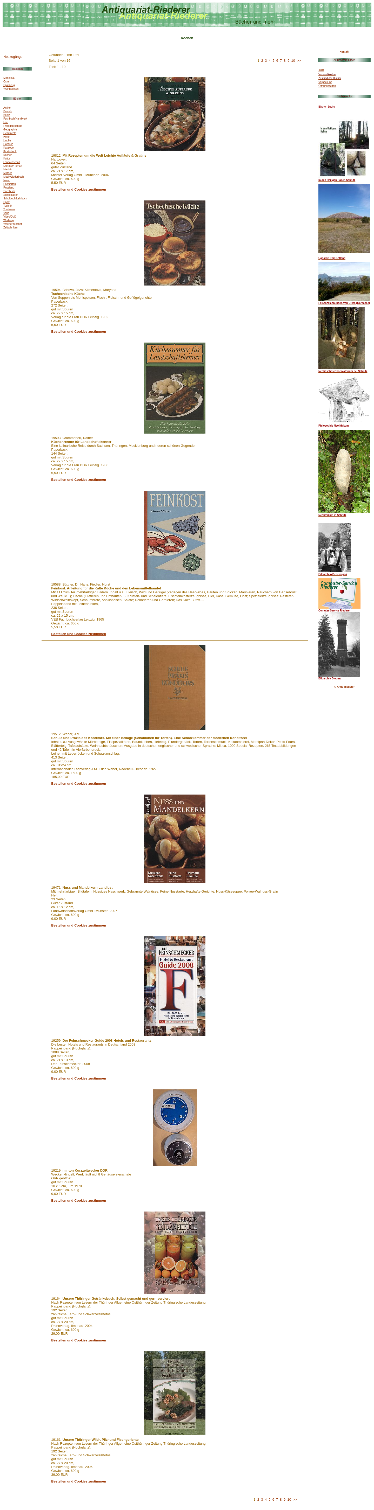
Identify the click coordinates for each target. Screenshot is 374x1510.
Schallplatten (10, 194)
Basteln (7, 111)
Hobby (7, 140)
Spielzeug (9, 85)
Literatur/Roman (12, 165)
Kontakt (344, 51)
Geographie (10, 129)
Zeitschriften (10, 227)
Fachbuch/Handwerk (15, 118)
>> (299, 60)
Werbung (8, 220)
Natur (6, 180)
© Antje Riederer (344, 686)
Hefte (6, 136)
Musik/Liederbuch (13, 176)
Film (5, 122)
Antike (7, 107)
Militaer (7, 173)
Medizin (7, 169)
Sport (6, 202)
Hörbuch (8, 144)
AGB (321, 70)
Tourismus (9, 209)
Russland (8, 187)
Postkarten (9, 184)
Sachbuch (9, 191)
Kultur (6, 158)
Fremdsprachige (12, 125)
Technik (7, 205)
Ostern (7, 81)
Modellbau (9, 77)
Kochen (7, 155)
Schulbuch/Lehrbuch (15, 198)
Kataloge (8, 147)
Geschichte (9, 133)
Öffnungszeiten (327, 86)
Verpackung (325, 82)
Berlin (6, 115)
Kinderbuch (10, 151)
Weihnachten (10, 88)
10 (293, 60)
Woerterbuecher (12, 223)
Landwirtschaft (11, 162)
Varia (6, 213)
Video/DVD (9, 216)
